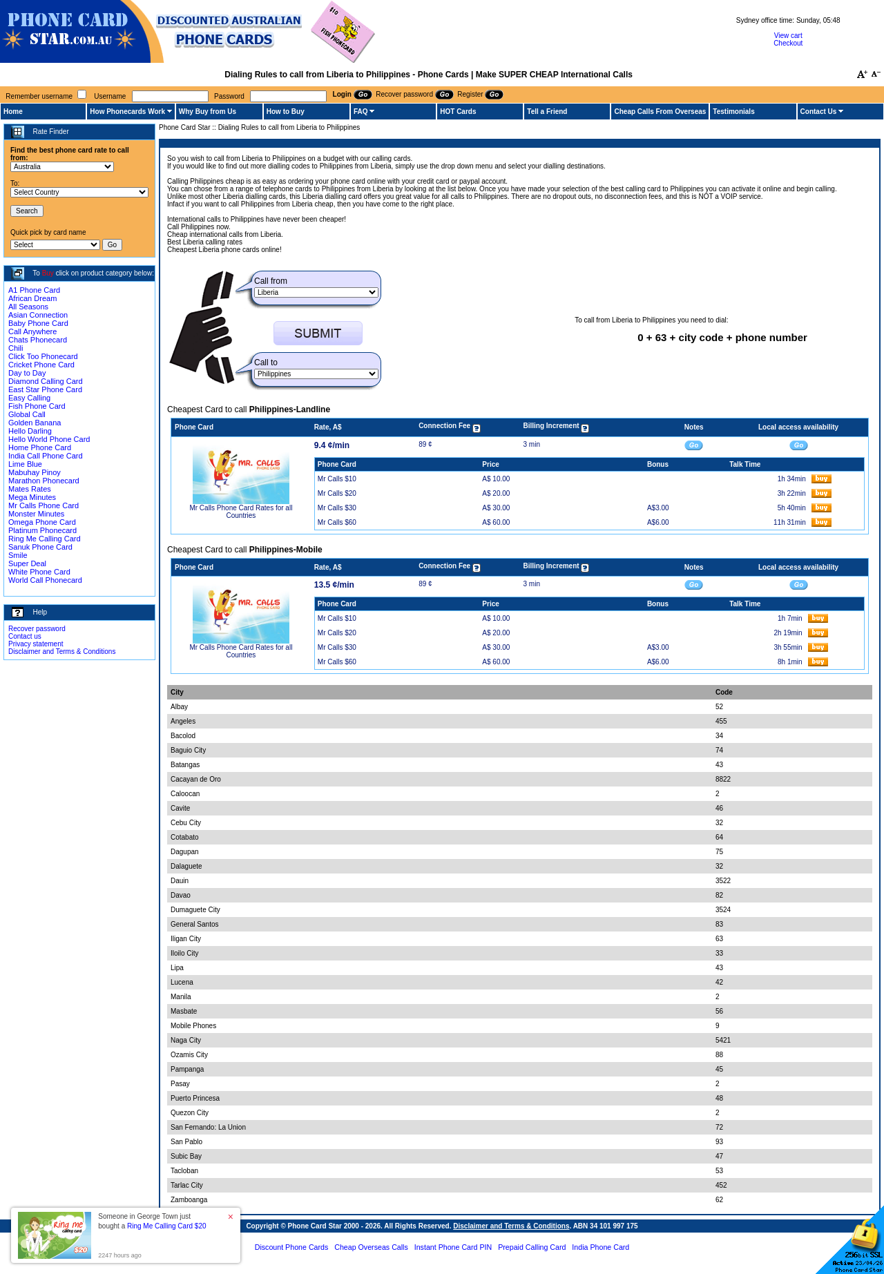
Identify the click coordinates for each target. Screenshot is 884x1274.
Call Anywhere (32, 331)
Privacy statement (35, 644)
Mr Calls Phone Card (43, 505)
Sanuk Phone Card (40, 547)
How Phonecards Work (127, 111)
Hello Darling (30, 431)
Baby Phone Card (38, 323)
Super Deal (27, 563)
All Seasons (28, 306)
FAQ (361, 111)
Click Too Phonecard (43, 356)
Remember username (39, 96)
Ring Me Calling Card (44, 538)
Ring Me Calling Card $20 (166, 1226)
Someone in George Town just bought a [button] (152, 1221)
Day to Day (27, 373)
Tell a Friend (547, 111)
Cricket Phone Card (41, 364)
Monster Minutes (36, 514)
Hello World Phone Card (49, 439)
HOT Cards (458, 111)
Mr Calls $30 (337, 508)
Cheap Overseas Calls (371, 1247)
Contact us (24, 636)
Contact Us (818, 111)
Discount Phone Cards (292, 1247)
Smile (18, 555)
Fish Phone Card (37, 406)
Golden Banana (34, 422)
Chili (15, 348)
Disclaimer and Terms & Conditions (61, 651)
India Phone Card (600, 1247)
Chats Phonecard (37, 340)
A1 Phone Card (34, 290)
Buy (48, 273)
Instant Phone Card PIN (453, 1247)
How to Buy (286, 111)
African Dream (32, 298)
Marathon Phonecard (43, 480)
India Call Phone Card (45, 456)
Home (13, 111)
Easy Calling (29, 398)
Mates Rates (29, 489)
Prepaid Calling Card (532, 1247)
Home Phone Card (39, 447)
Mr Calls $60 (337, 522)
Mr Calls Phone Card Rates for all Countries (240, 511)
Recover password (37, 629)
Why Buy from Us (207, 111)
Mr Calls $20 (337, 493)
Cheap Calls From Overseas (660, 111)
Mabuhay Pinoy (34, 472)
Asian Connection (38, 315)
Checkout (788, 43)
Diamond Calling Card (45, 381)
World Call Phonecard (45, 580)
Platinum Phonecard (42, 530)
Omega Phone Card (42, 522)
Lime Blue (25, 464)
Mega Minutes (32, 497)
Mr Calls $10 (337, 479)
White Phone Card (39, 572)
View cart (788, 35)
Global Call (27, 414)
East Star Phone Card (45, 389)
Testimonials (733, 111)
